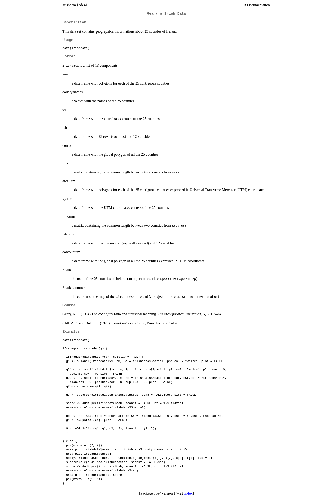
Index (188, 493)
